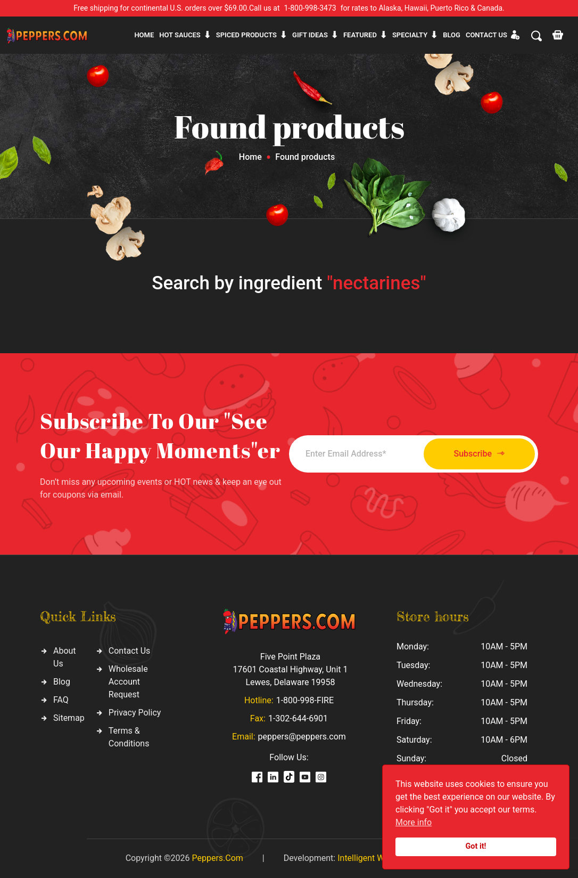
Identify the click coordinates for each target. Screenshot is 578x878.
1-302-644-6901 (298, 718)
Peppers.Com (217, 858)
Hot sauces (180, 35)
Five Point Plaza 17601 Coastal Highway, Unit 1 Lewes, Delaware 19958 (290, 669)
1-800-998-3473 (310, 8)
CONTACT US (486, 35)
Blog (451, 35)
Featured (360, 35)
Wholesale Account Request (128, 682)
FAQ (61, 700)
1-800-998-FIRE (305, 700)
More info (413, 822)
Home (144, 35)
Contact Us (130, 651)
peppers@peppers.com (302, 736)
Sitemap (69, 718)
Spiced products (246, 35)
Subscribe (479, 453)
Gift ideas (310, 35)
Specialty (409, 35)
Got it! (476, 846)
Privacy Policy (135, 713)
